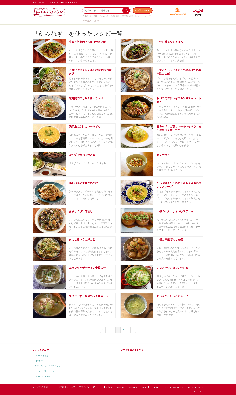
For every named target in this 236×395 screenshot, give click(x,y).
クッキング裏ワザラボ (44, 371)
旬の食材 (39, 361)
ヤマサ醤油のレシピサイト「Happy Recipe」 (55, 2)
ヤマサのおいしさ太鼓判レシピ (48, 366)
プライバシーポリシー (89, 387)
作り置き (87, 20)
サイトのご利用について (63, 387)
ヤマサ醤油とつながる (131, 350)
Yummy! (104, 16)
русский (132, 387)
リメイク (146, 16)
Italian (156, 387)
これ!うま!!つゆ (90, 16)
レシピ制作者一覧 (42, 376)
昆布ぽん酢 (127, 16)
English (108, 387)
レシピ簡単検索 (42, 355)
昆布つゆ (115, 16)
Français (120, 387)
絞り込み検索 (142, 10)
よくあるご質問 (40, 387)
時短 (137, 16)
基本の (97, 20)
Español (145, 387)
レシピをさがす (41, 350)
